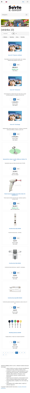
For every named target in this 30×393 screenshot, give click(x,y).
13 (24, 352)
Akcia (17, 37)
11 (19, 352)
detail (18, 64)
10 (16, 352)
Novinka (23, 37)
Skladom (5, 37)
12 (21, 352)
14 (3, 354)
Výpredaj (12, 37)
